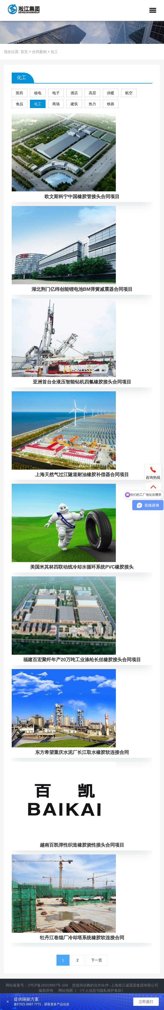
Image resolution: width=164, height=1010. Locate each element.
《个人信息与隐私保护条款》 (101, 990)
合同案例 (39, 52)
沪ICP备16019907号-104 (48, 985)
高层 (92, 93)
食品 (19, 104)
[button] (152, 10)
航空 (129, 93)
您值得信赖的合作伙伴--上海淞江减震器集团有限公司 (115, 985)
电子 (56, 93)
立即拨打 (146, 1002)
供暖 (110, 93)
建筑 (74, 104)
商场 (56, 104)
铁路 (110, 104)
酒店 (74, 93)
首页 (24, 52)
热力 (92, 104)
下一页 (96, 960)
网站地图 (65, 990)
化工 (37, 104)
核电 (37, 93)
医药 (19, 93)
